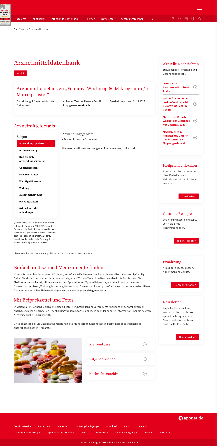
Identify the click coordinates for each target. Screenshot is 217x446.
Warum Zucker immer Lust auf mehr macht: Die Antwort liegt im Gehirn (176, 104)
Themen (90, 18)
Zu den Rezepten (186, 240)
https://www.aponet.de (191, 418)
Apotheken (39, 18)
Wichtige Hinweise (30, 181)
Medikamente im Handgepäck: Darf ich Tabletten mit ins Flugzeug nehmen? (175, 137)
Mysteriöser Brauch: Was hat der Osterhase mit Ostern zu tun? (176, 120)
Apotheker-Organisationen (61, 432)
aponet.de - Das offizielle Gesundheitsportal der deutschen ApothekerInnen (36, 9)
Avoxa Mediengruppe (126, 432)
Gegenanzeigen (28, 167)
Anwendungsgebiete (31, 143)
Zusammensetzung (30, 194)
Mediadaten (102, 432)
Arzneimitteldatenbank (65, 18)
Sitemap (143, 426)
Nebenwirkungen (29, 174)
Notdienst (20, 18)
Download (111, 426)
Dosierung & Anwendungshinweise (32, 159)
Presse (85, 432)
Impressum (44, 426)
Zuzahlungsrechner (132, 18)
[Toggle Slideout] (199, 7)
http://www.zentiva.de (76, 105)
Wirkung (24, 188)
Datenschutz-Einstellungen (27, 432)
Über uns (148, 432)
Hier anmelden (187, 337)
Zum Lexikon (188, 196)
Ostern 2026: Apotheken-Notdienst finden (176, 87)
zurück (20, 73)
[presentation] (153, 18)
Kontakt (128, 426)
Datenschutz (63, 426)
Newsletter (107, 18)
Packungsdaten (28, 201)
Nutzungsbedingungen (88, 426)
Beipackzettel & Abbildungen (28, 210)
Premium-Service (22, 426)
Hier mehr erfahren (185, 284)
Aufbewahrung (28, 150)
